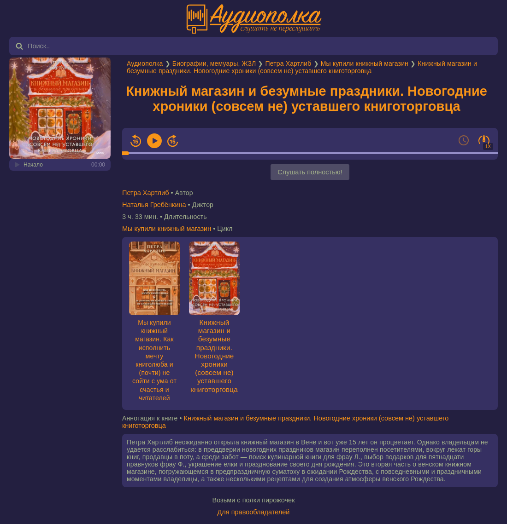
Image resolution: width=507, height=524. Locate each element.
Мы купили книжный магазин (364, 63)
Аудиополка (145, 63)
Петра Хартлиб (288, 63)
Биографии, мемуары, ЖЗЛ (214, 63)
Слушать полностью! (309, 172)
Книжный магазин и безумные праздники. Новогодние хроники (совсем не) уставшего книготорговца (302, 67)
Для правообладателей (254, 512)
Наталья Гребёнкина (154, 204)
